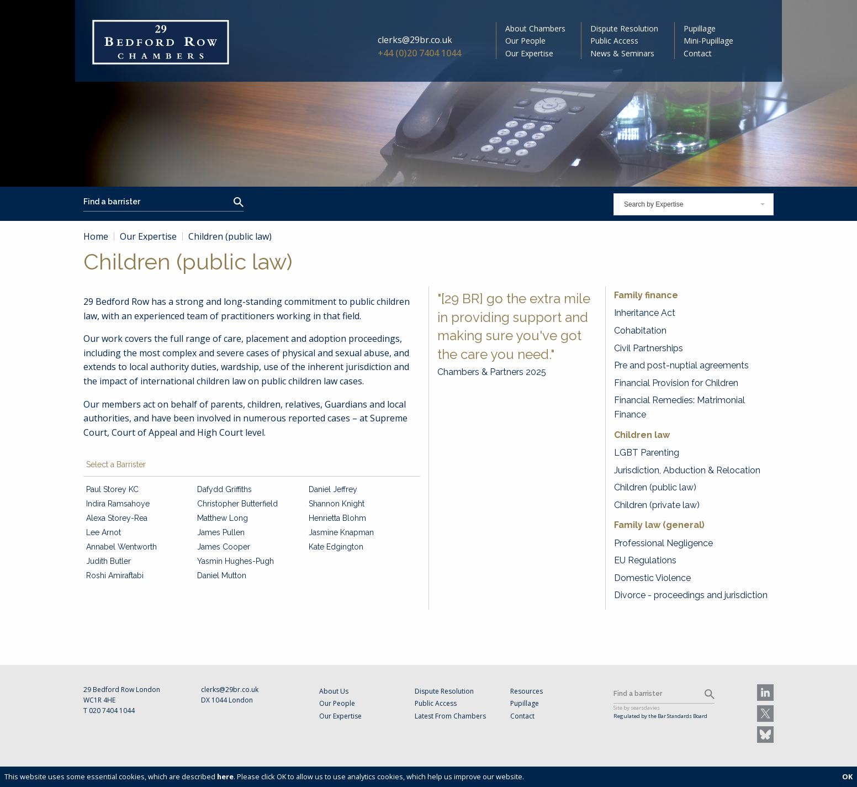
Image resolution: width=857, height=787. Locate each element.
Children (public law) (655, 487)
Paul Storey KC (112, 489)
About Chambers (535, 28)
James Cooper (223, 546)
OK (847, 776)
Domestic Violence (652, 578)
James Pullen (221, 532)
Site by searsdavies (636, 707)
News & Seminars (622, 53)
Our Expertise (529, 53)
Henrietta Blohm (337, 518)
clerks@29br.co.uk (415, 40)
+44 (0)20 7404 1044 (419, 53)
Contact (698, 53)
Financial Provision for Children (676, 383)
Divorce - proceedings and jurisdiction (691, 595)
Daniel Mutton (221, 575)
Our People (525, 40)
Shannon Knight (336, 503)
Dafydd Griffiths (224, 489)
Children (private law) (657, 505)
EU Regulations (645, 560)
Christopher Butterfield (237, 503)
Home (95, 236)
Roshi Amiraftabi (115, 575)
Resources (526, 691)
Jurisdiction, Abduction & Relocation (687, 470)
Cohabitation (640, 330)
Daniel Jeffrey (333, 489)
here (225, 776)
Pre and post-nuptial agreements (681, 365)
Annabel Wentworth (121, 546)
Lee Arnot (103, 532)
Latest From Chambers (450, 716)
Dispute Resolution (624, 28)
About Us (333, 691)
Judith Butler (108, 561)
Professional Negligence (663, 543)
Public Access (614, 40)
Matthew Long (222, 518)
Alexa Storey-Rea (116, 518)
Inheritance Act (644, 313)
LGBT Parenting (646, 452)
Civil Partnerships (648, 348)
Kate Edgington (336, 546)
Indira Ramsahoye (118, 503)
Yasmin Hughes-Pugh (235, 561)
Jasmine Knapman (341, 532)
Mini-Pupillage (708, 40)
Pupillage (700, 28)
